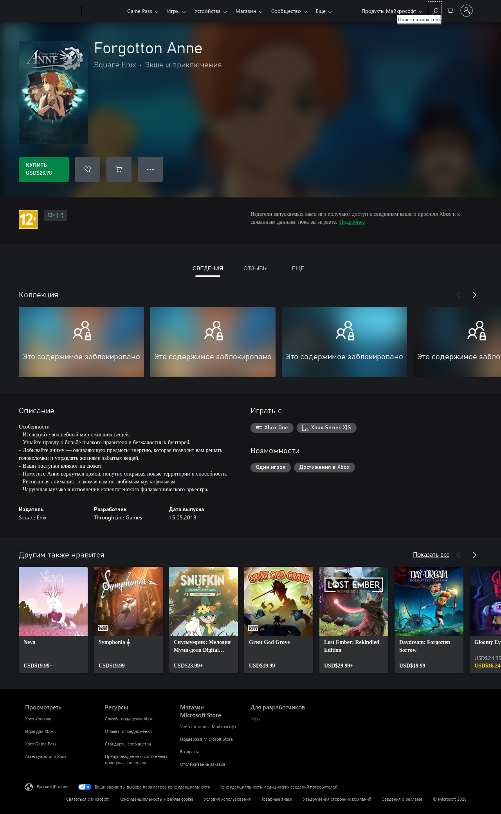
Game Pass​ (139, 10)
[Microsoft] (52, 11)
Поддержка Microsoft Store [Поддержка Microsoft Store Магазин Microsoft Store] (206, 739)
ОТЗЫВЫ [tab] (255, 268)
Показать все (431, 554)
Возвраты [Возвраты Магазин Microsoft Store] (189, 751)
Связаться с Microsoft (87, 798)
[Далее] (474, 294)
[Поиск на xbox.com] (435, 10)
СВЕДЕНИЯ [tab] (208, 268)
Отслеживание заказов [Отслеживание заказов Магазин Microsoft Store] (202, 764)
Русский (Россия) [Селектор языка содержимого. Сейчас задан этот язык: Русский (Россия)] (52, 786)
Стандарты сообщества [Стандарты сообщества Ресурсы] (128, 743)
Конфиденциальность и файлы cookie (156, 798)
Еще (321, 10)
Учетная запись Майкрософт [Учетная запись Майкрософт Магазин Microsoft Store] (208, 726)
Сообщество (286, 10)
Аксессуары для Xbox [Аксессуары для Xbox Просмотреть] (45, 756)
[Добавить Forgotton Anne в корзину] (119, 169)
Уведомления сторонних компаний (337, 798)
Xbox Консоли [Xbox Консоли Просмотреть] (38, 718)
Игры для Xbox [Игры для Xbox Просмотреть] (39, 731)
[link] (53, 620)
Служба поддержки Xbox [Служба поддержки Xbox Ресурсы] (129, 718)
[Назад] (459, 294)
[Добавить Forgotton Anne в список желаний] (87, 169)
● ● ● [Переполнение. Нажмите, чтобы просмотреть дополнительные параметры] (150, 169)
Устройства (208, 10)
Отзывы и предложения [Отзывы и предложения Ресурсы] (128, 731)
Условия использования (227, 798)
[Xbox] (103, 11)
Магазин (246, 10)
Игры (173, 10)
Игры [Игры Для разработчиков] (255, 718)
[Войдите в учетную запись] (466, 10)
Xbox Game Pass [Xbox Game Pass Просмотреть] (40, 743)
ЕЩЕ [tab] (298, 268)
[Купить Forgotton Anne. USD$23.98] (44, 169)
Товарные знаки (276, 798)
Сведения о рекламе (402, 798)
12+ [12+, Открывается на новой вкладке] (55, 215)
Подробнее (352, 221)
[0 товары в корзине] (450, 10)
